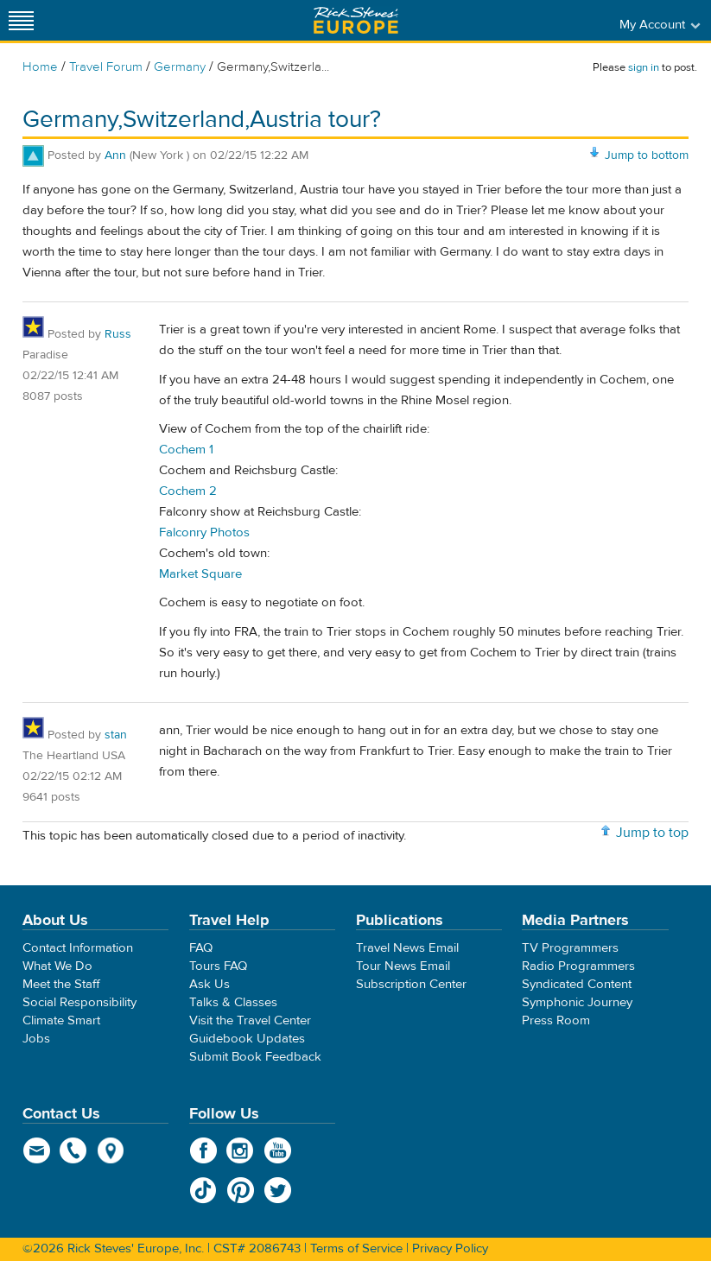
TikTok (203, 1190)
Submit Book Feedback (255, 1057)
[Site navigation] (21, 20)
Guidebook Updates (247, 1038)
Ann (115, 155)
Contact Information (77, 948)
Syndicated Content (577, 984)
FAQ (201, 948)
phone (74, 1150)
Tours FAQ (218, 966)
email (36, 1150)
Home (40, 67)
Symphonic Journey (577, 1002)
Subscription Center (411, 984)
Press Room (556, 1020)
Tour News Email (403, 966)
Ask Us (209, 984)
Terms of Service (356, 1248)
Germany (180, 67)
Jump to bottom (647, 155)
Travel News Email (407, 948)
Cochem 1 (186, 449)
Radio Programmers (578, 966)
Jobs (36, 1038)
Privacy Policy (450, 1248)
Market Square (200, 574)
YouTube (277, 1150)
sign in (643, 67)
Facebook (203, 1150)
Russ (118, 334)
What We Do (57, 966)
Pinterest (240, 1190)
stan (116, 735)
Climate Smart (61, 1020)
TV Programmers (570, 948)
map (111, 1150)
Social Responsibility (79, 1002)
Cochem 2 (188, 491)
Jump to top (652, 832)
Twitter (277, 1190)
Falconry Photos (204, 532)
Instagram (240, 1150)
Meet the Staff (61, 984)
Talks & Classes (233, 1002)
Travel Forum (106, 67)
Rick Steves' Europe (356, 20)
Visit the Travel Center (250, 1020)
